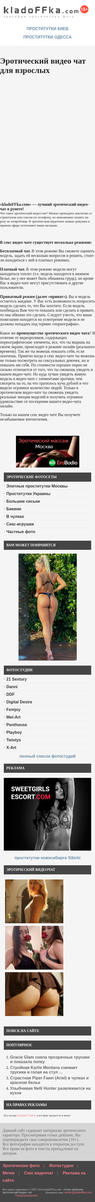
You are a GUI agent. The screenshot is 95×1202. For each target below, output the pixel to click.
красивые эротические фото (46, 10)
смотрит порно (26, 1115)
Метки (9, 1173)
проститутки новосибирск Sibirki (47, 858)
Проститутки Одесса (47, 37)
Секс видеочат (38, 1173)
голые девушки (73, 1189)
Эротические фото (21, 1165)
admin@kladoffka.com (78, 1192)
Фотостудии (61, 1165)
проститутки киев (48, 29)
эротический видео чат (17, 1192)
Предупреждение (26, 1195)
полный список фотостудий (47, 756)
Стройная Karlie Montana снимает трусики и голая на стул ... (44, 1069)
